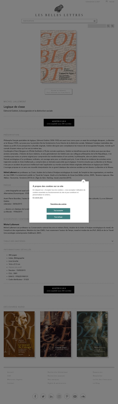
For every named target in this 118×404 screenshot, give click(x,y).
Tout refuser (58, 217)
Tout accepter (58, 210)
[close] (83, 182)
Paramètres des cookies (58, 204)
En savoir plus (38, 197)
